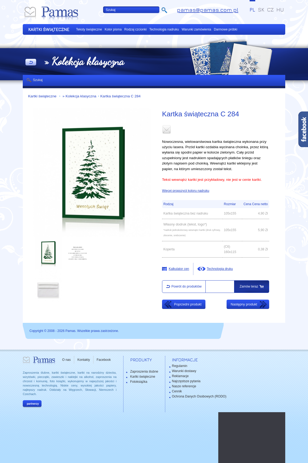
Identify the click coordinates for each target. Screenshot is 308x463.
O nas (66, 360)
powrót (30, 62)
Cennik (177, 391)
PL (252, 10)
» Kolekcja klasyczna (79, 96)
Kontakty (83, 360)
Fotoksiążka (138, 382)
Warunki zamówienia (196, 29)
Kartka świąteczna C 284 (120, 96)
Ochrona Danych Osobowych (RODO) (199, 396)
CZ (270, 10)
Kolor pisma (113, 29)
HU (280, 10)
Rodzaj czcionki (135, 29)
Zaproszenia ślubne (144, 371)
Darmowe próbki (225, 29)
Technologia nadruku (164, 29)
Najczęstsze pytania (186, 381)
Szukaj (38, 80)
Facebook (104, 360)
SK (261, 10)
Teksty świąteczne (89, 29)
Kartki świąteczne (43, 96)
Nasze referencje (184, 386)
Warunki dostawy (184, 371)
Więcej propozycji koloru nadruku (185, 191)
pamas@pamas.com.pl (207, 9)
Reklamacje (180, 376)
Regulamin (179, 366)
